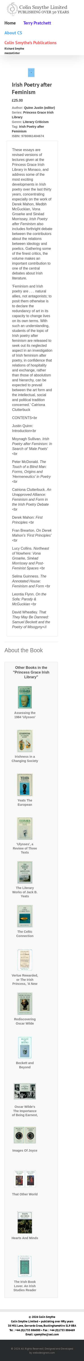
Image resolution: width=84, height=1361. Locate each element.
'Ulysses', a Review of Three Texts (25, 848)
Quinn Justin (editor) (39, 108)
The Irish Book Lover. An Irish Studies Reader (24, 1286)
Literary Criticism (36, 122)
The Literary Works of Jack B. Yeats (25, 892)
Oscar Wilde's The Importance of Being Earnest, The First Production (25, 1115)
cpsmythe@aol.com (46, 1334)
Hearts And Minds (25, 1238)
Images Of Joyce (24, 1150)
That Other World (25, 1194)
